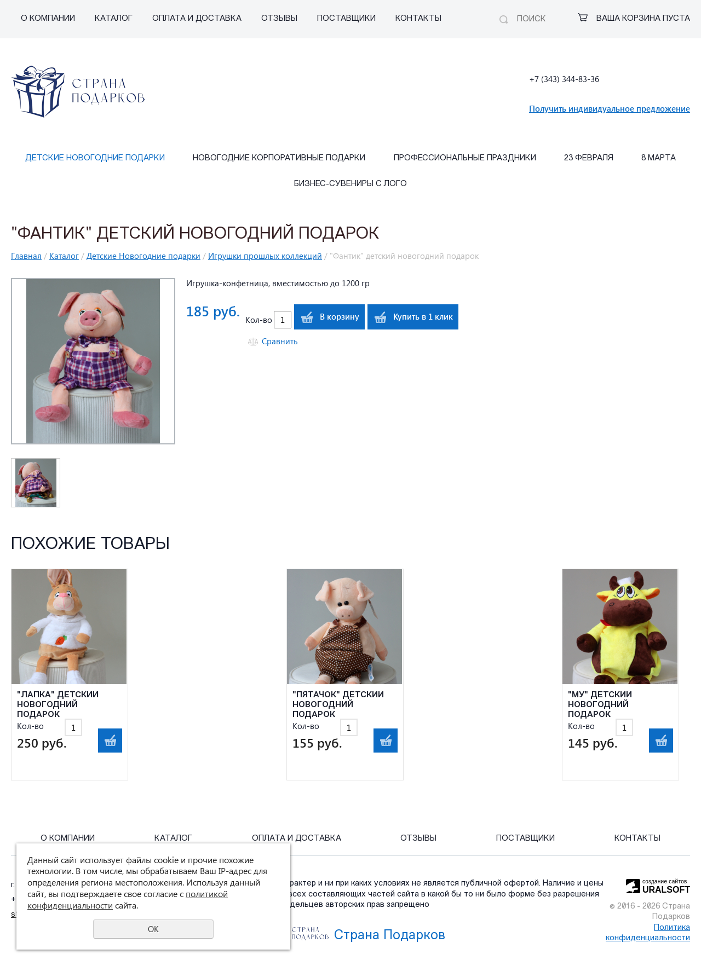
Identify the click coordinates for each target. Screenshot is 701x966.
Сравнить (280, 341)
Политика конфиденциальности (648, 933)
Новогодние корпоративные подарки (279, 158)
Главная (26, 255)
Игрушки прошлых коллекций (265, 255)
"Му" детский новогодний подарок (600, 705)
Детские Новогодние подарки (95, 158)
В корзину (339, 316)
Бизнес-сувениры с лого (350, 184)
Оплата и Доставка (197, 19)
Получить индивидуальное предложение (609, 108)
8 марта (658, 158)
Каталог (114, 19)
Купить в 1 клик (423, 316)
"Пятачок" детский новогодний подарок (338, 705)
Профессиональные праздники (465, 158)
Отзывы (279, 19)
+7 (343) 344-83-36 (564, 78)
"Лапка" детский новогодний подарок (58, 705)
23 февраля (588, 158)
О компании (48, 19)
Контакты (418, 19)
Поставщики (346, 19)
